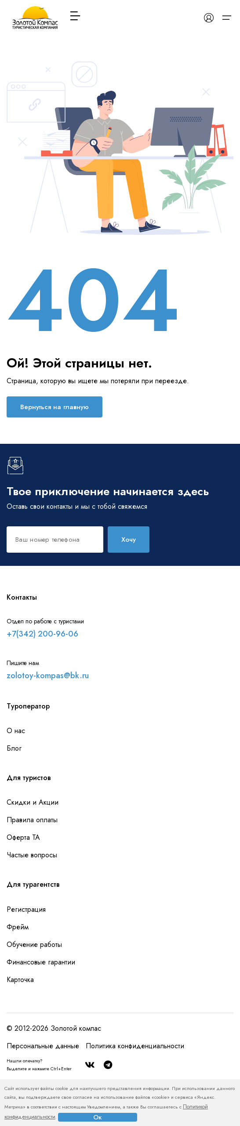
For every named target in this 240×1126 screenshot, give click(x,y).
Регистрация (26, 909)
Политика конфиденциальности (135, 1046)
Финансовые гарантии (41, 962)
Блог (14, 748)
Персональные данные (43, 1046)
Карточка (20, 980)
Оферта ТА (23, 837)
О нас (16, 731)
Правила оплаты (32, 820)
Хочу (128, 539)
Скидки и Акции (32, 802)
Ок (97, 1117)
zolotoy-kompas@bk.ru (48, 675)
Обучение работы (34, 944)
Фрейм (18, 927)
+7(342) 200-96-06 (42, 634)
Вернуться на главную (54, 407)
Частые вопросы (32, 855)
